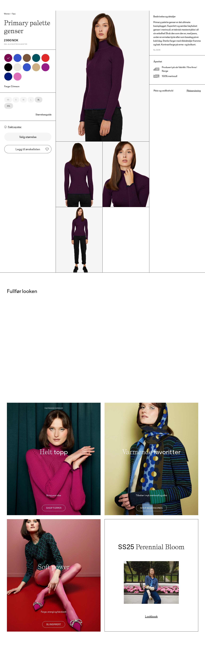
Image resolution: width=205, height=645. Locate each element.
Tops (14, 14)
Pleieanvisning (194, 90)
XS (8, 100)
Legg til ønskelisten (32, 149)
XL (39, 100)
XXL (8, 106)
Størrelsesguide (43, 114)
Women (7, 14)
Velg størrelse (28, 137)
